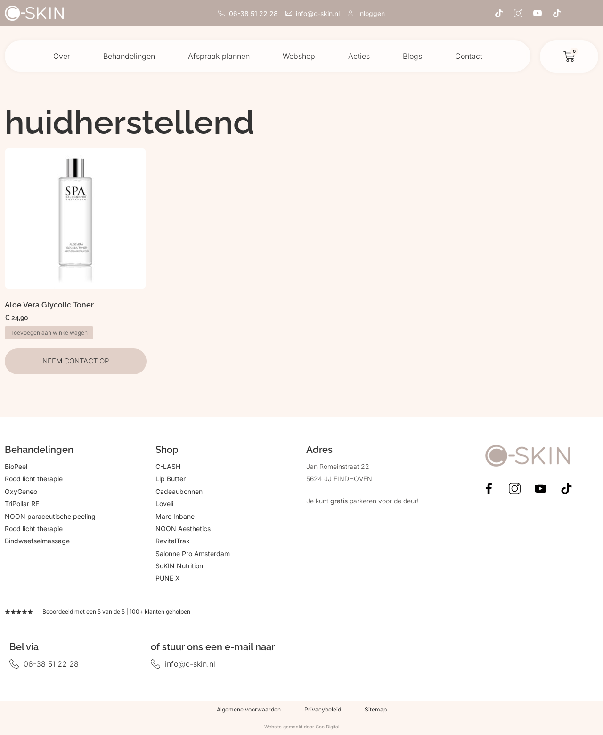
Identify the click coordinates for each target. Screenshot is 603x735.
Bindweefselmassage (37, 541)
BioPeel (16, 466)
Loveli (164, 504)
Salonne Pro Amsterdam (192, 553)
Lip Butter (170, 479)
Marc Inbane (175, 516)
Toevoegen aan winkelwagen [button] (49, 332)
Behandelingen (129, 56)
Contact (468, 56)
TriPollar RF (22, 504)
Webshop (299, 56)
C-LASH (167, 466)
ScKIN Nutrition (179, 566)
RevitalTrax (172, 541)
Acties (359, 56)
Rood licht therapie (34, 479)
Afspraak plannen (219, 56)
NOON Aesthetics (183, 529)
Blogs (412, 56)
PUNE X (167, 578)
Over (61, 56)
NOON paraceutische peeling (50, 516)
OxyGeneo (21, 491)
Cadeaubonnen (179, 491)
